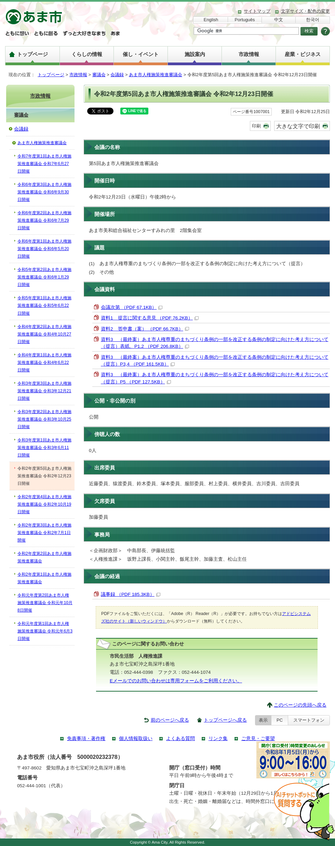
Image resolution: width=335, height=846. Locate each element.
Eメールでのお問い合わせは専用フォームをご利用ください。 (176, 680)
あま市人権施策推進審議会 (155, 74)
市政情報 (249, 54)
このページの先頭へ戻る (300, 705)
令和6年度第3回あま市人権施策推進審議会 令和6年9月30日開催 (44, 192)
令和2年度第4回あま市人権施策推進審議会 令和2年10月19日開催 (44, 504)
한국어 (312, 19)
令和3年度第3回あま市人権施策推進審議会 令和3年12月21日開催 (44, 391)
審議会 (99, 74)
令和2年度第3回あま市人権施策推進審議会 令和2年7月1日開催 (44, 533)
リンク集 (218, 738)
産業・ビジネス (303, 54)
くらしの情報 (86, 54)
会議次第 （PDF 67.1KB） (131, 307)
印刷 (256, 125)
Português (245, 19)
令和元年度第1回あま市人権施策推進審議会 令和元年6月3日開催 (44, 631)
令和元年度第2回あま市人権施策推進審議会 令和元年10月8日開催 (44, 603)
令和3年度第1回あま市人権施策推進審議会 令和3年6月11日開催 (44, 448)
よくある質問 (180, 738)
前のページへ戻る (170, 720)
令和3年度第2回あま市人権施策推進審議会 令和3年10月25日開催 (44, 419)
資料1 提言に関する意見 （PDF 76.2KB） (150, 317)
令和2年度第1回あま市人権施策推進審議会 (44, 578)
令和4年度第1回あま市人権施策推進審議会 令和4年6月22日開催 (44, 362)
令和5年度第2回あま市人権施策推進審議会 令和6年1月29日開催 (44, 277)
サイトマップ (257, 11)
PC (280, 720)
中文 (278, 19)
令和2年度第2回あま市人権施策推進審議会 (44, 557)
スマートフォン (308, 720)
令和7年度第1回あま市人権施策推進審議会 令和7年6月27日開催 (44, 164)
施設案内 (195, 54)
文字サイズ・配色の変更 (305, 11)
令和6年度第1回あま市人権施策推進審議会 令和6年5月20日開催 (44, 249)
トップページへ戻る (225, 720)
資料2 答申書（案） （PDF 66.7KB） (145, 328)
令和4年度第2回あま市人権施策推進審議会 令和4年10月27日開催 (44, 334)
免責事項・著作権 (86, 738)
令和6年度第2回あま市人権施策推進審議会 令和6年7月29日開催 (44, 220)
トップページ (32, 54)
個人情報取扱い (135, 738)
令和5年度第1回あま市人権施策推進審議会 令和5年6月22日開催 (44, 305)
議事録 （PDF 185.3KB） (130, 594)
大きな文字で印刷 (298, 126)
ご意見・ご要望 (258, 738)
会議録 (117, 74)
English (211, 19)
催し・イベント (141, 54)
